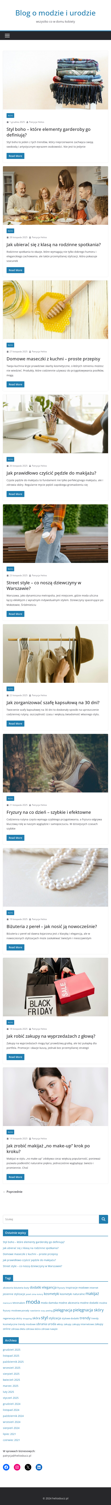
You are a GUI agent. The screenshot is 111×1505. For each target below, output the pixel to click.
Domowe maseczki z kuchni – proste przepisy (53, 359)
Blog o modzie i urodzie (55, 13)
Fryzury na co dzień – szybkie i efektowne (49, 812)
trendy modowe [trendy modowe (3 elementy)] (26, 1324)
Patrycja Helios (36, 122)
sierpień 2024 (11, 1428)
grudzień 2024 (11, 1404)
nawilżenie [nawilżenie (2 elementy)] (35, 1310)
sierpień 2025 (11, 1373)
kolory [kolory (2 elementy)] (40, 1294)
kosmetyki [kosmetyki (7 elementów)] (51, 1294)
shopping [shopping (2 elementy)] (27, 1318)
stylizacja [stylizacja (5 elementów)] (55, 1318)
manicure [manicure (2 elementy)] (7, 1303)
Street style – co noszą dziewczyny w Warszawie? (44, 585)
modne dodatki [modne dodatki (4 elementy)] (89, 1302)
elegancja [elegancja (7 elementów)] (49, 1287)
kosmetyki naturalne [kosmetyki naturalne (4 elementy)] (72, 1294)
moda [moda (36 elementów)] (33, 1301)
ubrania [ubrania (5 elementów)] (41, 1324)
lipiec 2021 (9, 1434)
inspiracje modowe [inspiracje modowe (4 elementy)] (77, 1287)
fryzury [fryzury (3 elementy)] (61, 1287)
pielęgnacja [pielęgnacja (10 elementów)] (62, 1309)
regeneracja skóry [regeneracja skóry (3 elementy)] (12, 1318)
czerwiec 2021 (11, 1440)
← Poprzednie (12, 1192)
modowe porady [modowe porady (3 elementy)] (20, 1310)
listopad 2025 (11, 1355)
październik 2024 (13, 1416)
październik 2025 (13, 1361)
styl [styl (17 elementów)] (44, 1318)
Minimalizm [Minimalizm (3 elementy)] (19, 1302)
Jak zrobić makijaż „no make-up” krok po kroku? (48, 1148)
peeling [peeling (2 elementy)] (49, 1310)
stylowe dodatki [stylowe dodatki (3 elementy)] (70, 1318)
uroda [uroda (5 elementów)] (52, 1324)
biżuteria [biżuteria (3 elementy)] (18, 1287)
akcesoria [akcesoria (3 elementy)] (8, 1287)
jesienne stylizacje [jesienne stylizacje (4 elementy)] (14, 1294)
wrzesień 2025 (11, 1367)
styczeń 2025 (11, 1398)
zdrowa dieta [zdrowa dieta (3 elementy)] (18, 1329)
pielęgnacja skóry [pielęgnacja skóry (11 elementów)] (88, 1309)
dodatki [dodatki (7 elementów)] (35, 1287)
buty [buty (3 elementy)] (26, 1287)
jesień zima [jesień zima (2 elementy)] (31, 1294)
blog (10, 115)
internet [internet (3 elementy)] (94, 1287)
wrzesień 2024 (11, 1422)
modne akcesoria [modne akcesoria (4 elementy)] (69, 1302)
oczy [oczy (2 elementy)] (43, 1310)
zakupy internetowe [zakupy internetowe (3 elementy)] (83, 1324)
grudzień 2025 (11, 1349)
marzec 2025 (10, 1385)
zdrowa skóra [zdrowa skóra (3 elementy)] (33, 1329)
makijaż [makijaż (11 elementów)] (92, 1293)
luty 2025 (8, 1392)
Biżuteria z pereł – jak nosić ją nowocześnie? (52, 926)
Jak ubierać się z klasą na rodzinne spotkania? (54, 244)
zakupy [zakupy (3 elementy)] (68, 1324)
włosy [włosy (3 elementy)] (60, 1324)
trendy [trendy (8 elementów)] (85, 1318)
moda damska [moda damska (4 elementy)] (49, 1302)
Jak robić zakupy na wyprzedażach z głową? (51, 1036)
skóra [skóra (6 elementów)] (36, 1318)
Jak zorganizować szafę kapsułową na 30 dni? (53, 702)
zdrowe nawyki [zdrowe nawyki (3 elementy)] (49, 1329)
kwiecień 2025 (11, 1379)
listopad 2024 (11, 1410)
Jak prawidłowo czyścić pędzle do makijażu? (51, 473)
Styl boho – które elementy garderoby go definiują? (49, 132)
